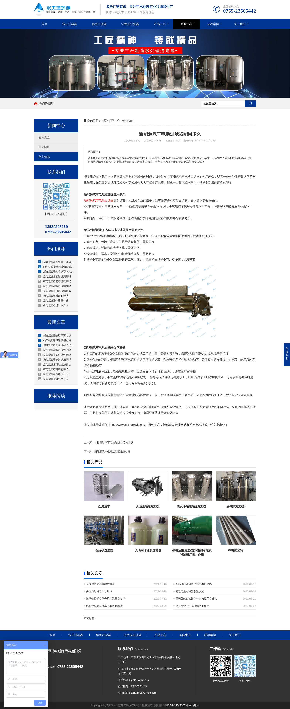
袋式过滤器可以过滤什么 (54, 290)
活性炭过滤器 (130, 24)
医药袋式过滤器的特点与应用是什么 (196, 598)
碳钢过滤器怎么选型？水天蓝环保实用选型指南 (56, 271)
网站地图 (194, 705)
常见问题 (44, 147)
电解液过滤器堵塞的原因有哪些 (104, 605)
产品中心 (160, 24)
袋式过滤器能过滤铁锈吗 (54, 281)
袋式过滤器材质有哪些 (53, 295)
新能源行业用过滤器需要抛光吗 (194, 584)
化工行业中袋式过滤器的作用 (192, 605)
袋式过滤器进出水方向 (53, 305)
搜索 (250, 103)
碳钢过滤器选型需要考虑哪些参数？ (56, 261)
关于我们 (240, 24)
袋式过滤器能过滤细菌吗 (54, 286)
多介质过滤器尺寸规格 (99, 591)
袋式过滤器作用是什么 (53, 300)
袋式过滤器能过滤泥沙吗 (54, 276)
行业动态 (44, 156)
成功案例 (213, 24)
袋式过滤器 (69, 24)
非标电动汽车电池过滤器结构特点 (113, 442)
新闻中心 (186, 24)
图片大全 (44, 137)
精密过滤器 (99, 24)
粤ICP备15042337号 (176, 705)
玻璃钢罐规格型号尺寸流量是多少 (105, 598)
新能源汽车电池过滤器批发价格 (112, 451)
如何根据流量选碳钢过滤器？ (56, 266)
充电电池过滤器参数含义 (190, 591)
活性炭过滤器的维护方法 (100, 584)
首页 (44, 24)
